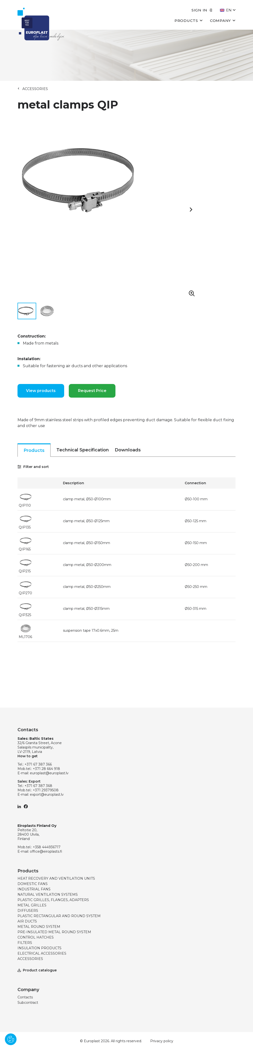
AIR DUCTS (27, 921)
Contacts (25, 997)
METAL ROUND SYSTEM (38, 926)
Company (223, 20)
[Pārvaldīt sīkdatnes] (11, 1039)
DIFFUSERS (27, 910)
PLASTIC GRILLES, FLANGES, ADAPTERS (53, 900)
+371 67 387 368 (38, 786)
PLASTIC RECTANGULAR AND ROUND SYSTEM (59, 916)
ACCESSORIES (35, 89)
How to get (27, 756)
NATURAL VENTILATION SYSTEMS (47, 894)
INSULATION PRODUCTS (39, 948)
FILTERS (24, 942)
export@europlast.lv (47, 794)
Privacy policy (161, 1041)
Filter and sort (33, 467)
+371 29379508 (46, 790)
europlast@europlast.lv (49, 773)
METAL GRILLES (31, 905)
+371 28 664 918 (46, 769)
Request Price (92, 390)
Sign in (202, 10)
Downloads (128, 450)
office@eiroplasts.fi (46, 851)
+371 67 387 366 (38, 764)
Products (188, 20)
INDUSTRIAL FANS (34, 889)
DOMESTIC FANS (32, 884)
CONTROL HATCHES (35, 937)
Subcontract (27, 1002)
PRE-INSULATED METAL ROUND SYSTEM (54, 932)
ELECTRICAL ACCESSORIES (41, 953)
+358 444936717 (47, 847)
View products (41, 390)
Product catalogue (37, 970)
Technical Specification (82, 450)
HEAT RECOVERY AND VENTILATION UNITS (56, 878)
